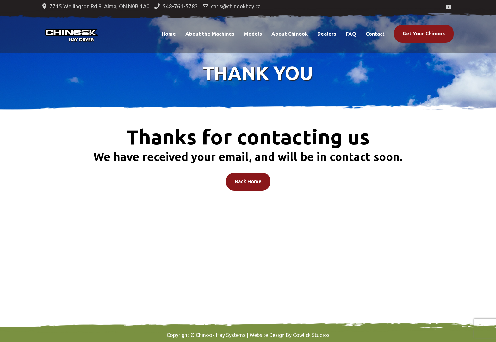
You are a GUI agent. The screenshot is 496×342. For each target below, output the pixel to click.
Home (169, 34)
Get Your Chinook (424, 33)
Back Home (248, 181)
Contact (375, 34)
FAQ (351, 34)
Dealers (326, 34)
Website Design (267, 335)
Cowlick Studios (311, 335)
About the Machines (209, 34)
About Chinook (289, 34)
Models (253, 34)
